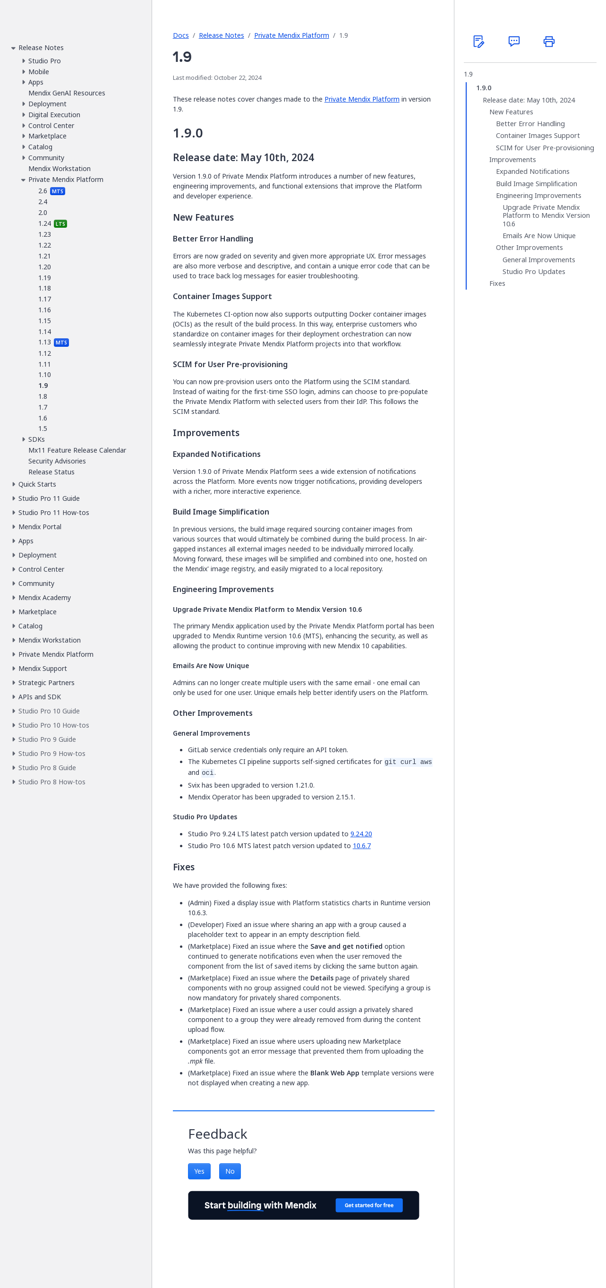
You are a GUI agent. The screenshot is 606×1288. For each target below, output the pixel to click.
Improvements (512, 160)
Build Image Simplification (536, 184)
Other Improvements (529, 247)
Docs (181, 35)
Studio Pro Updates (534, 271)
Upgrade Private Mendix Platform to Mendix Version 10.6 (546, 215)
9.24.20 (361, 834)
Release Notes (221, 35)
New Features (511, 112)
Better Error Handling (530, 124)
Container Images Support (538, 135)
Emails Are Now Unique (539, 236)
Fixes (497, 283)
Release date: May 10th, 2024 (529, 100)
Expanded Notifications (533, 171)
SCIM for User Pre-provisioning (545, 148)
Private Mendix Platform (291, 35)
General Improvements (539, 260)
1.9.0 (483, 88)
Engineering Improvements (538, 195)
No (230, 1171)
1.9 (468, 74)
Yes (199, 1171)
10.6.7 (362, 845)
